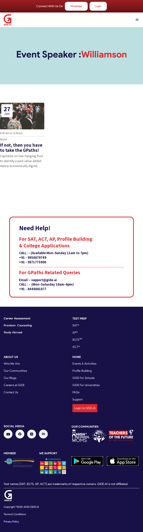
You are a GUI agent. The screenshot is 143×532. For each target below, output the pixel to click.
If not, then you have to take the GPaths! (21, 147)
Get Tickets (15, 178)
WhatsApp (76, 6)
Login (98, 6)
